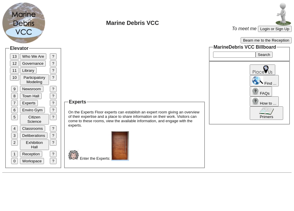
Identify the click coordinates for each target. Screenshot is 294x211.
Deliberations (33, 135)
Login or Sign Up (274, 29)
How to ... (264, 101)
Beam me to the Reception (266, 40)
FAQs (260, 91)
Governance (33, 63)
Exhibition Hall (34, 144)
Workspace (32, 161)
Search (264, 54)
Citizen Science (34, 119)
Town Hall (30, 96)
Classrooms (32, 128)
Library (28, 70)
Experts (28, 103)
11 (14, 70)
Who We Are (33, 56)
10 (14, 77)
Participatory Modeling (34, 79)
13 (14, 56)
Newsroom (31, 89)
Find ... (264, 81)
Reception (31, 154)
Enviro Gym (32, 110)
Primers (266, 113)
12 (14, 63)
